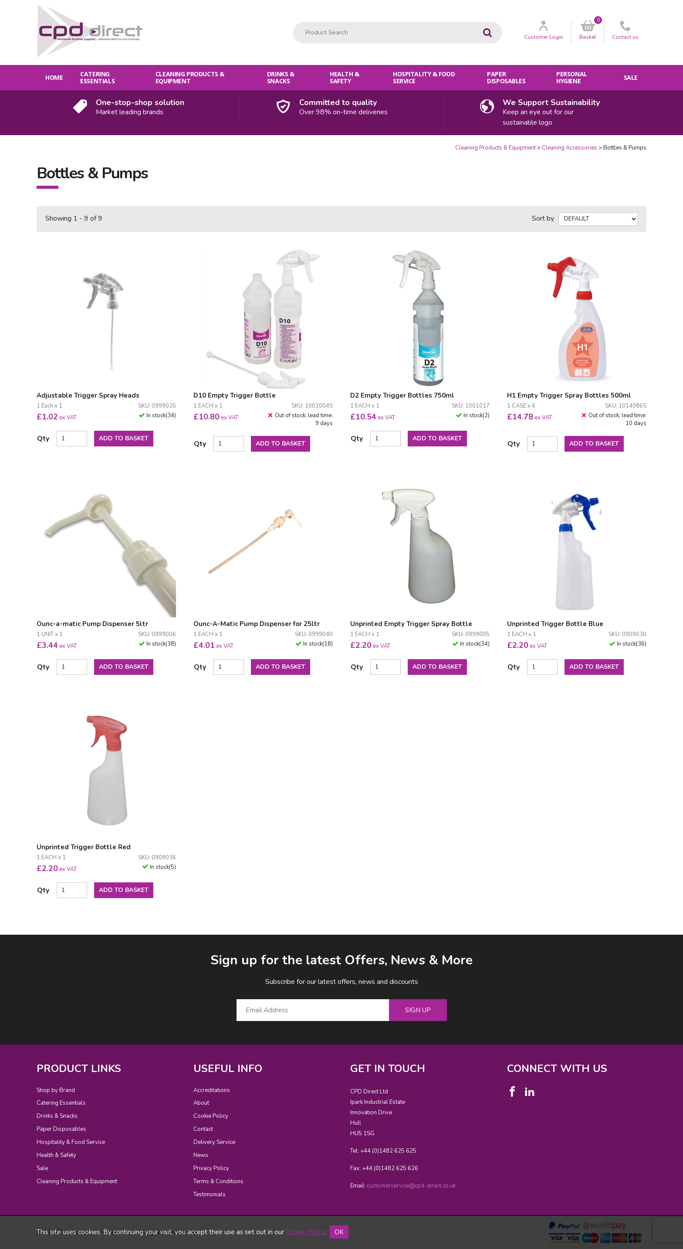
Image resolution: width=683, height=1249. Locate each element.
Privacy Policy (211, 1168)
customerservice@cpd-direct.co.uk (411, 1186)
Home (54, 77)
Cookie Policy (210, 1116)
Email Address (19, 944)
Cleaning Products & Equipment (190, 77)
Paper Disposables (506, 77)
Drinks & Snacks (280, 77)
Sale (631, 77)
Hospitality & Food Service (424, 77)
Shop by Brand (56, 1090)
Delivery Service (214, 1142)
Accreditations (211, 1090)
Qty (43, 438)
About (201, 1103)
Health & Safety (344, 77)
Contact (203, 1129)
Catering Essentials (97, 77)
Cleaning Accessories (569, 148)
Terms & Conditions (218, 1181)
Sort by (543, 218)
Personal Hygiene (571, 77)
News (200, 1155)
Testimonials (209, 1194)
